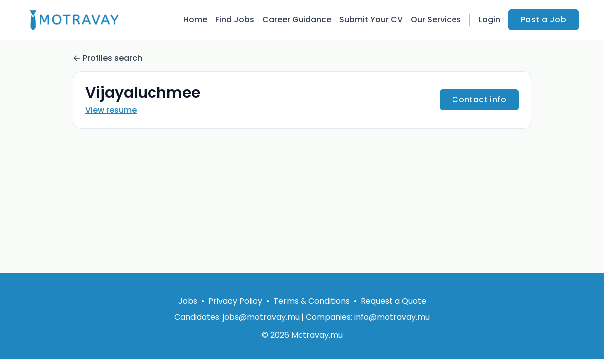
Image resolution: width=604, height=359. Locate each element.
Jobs (187, 301)
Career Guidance (296, 19)
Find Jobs (234, 19)
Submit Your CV (371, 19)
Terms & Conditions (311, 301)
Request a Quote (393, 301)
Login (489, 19)
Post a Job (543, 19)
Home (195, 19)
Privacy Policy (235, 301)
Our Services (436, 19)
